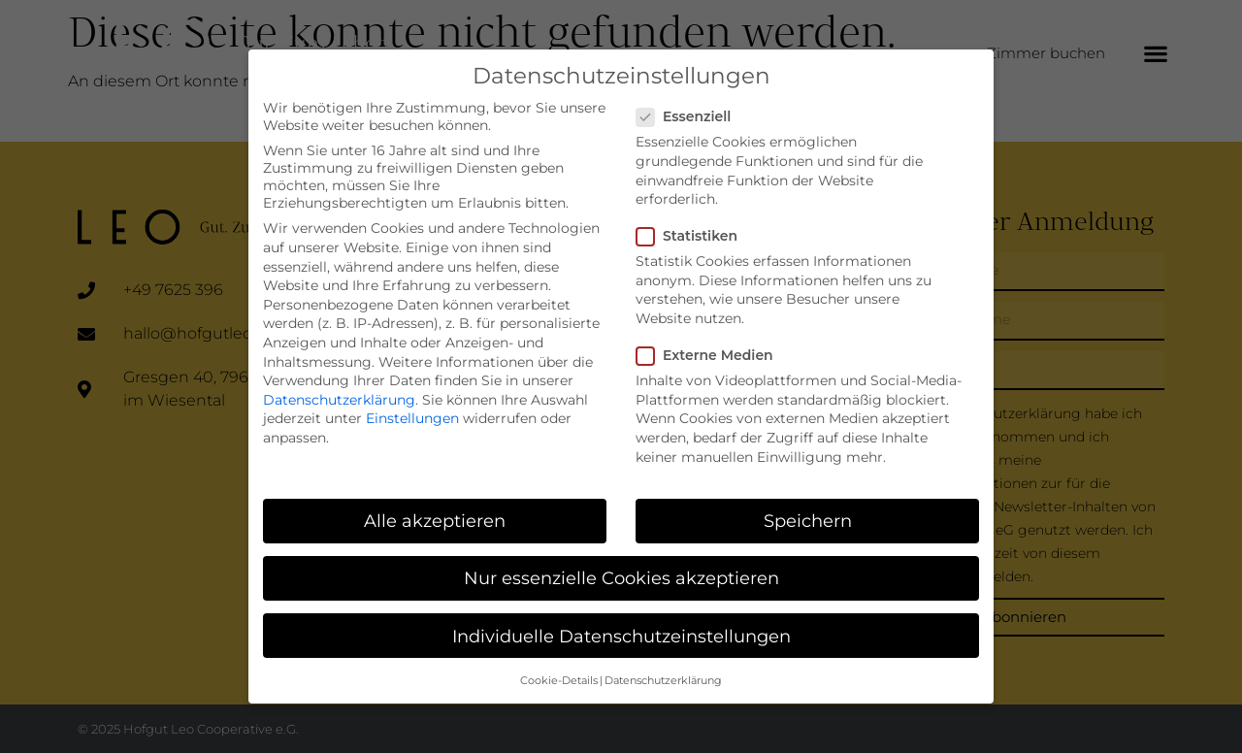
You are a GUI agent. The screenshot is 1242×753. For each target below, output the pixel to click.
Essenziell (689, 107)
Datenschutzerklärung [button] (663, 672)
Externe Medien (711, 346)
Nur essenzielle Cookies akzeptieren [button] (621, 570)
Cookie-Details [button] (559, 672)
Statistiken (693, 227)
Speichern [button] (808, 512)
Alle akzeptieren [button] (435, 512)
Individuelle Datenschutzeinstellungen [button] (621, 627)
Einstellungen (412, 409)
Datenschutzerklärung (339, 391)
